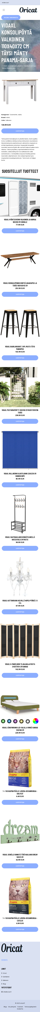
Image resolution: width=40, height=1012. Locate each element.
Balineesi (5, 980)
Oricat (5, 973)
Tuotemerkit (13, 114)
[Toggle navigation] (3, 10)
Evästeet (20, 1007)
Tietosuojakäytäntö (30, 1007)
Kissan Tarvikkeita (11, 17)
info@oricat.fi (5, 2)
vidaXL (20, 114)
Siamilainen (6, 977)
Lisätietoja (20, 131)
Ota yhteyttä (12, 1007)
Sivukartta (20, 1009)
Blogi (4, 984)
